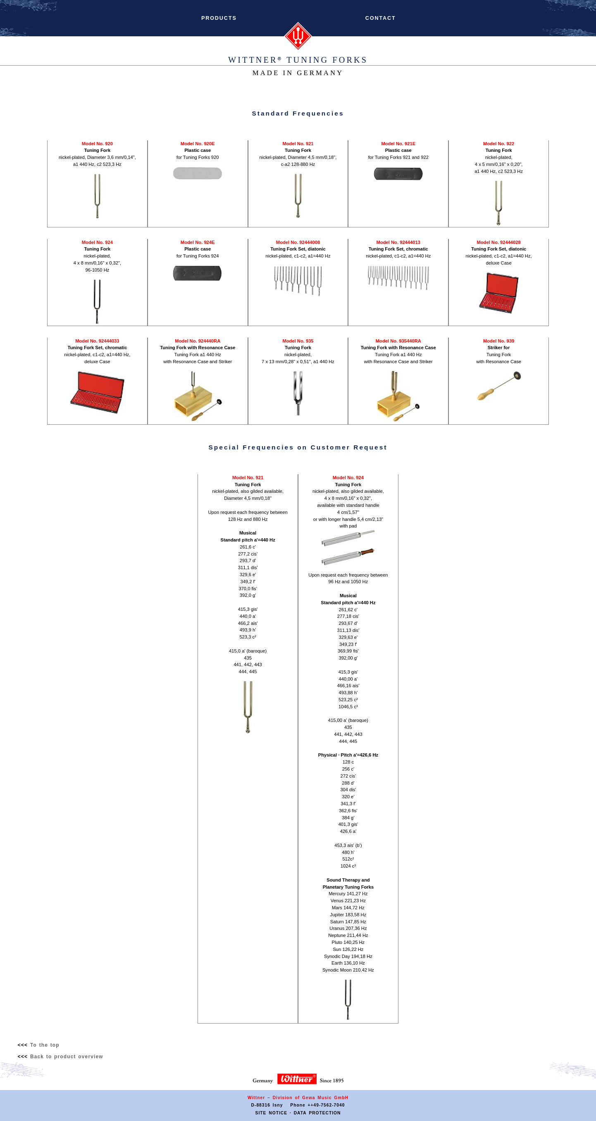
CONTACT (380, 18)
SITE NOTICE (271, 1113)
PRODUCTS (219, 18)
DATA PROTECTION (317, 1113)
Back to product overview (66, 1057)
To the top (45, 1045)
